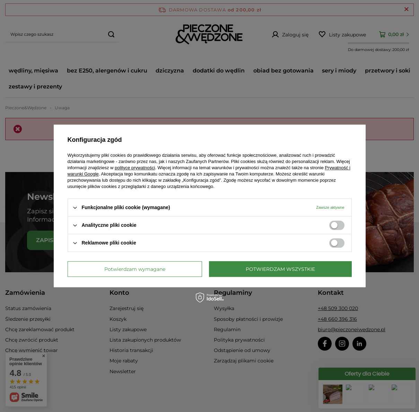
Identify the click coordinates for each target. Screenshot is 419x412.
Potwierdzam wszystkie (280, 269)
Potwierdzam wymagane (134, 269)
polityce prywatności (135, 167)
